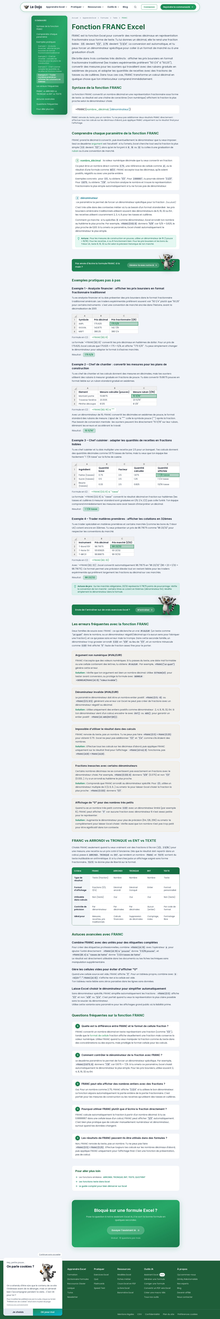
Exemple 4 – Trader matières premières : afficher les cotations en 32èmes (49, 78)
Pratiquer (77, 7)
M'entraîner (145, 609)
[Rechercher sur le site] (135, 7)
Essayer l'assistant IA (126, 1230)
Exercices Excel (101, 1274)
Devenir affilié (184, 1292)
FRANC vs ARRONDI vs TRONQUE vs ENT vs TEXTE (48, 92)
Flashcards (99, 1283)
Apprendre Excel (56, 7)
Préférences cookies (188, 1314)
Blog (125, 7)
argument (97, 143)
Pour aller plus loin (45, 109)
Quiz (96, 1279)
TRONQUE (118, 1177)
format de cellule (99, 1035)
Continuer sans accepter (49, 1254)
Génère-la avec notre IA (143, 265)
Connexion (149, 7)
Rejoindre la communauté (178, 7)
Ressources (96, 7)
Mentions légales (126, 1314)
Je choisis (18, 1312)
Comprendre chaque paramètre (46, 35)
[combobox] (135, 7)
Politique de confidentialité (17, 1305)
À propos (182, 1269)
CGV (139, 1314)
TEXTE (131, 1177)
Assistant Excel (154, 1274)
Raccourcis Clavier (76, 1283)
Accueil (75, 18)
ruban (75, 151)
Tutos (70, 1292)
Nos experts (183, 1283)
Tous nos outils (151, 1297)
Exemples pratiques (46, 42)
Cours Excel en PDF (126, 1283)
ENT (125, 1177)
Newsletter (72, 1297)
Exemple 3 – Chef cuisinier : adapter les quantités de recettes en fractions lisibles (50, 69)
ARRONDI (107, 1177)
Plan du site (168, 1314)
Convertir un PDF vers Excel (157, 1288)
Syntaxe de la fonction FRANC (48, 27)
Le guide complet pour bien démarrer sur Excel (103, 1186)
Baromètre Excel (125, 1292)
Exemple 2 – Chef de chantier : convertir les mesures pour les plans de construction (49, 59)
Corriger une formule (154, 1283)
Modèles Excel (124, 1274)
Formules (104, 18)
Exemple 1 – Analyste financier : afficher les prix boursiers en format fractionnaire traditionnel (49, 49)
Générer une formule (154, 1279)
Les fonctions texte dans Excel (94, 1181)
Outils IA (113, 7)
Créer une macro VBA (154, 1292)
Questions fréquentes (47, 104)
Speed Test (99, 1288)
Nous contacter (184, 1297)
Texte (115, 18)
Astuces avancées (45, 99)
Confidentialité (152, 1314)
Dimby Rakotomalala (187, 1279)
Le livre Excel (123, 1288)
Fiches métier (124, 1279)
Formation (72, 1274)
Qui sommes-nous (186, 1274)
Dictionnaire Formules (78, 1279)
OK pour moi (47, 1312)
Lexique (71, 1288)
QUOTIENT (140, 1177)
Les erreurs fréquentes (47, 86)
